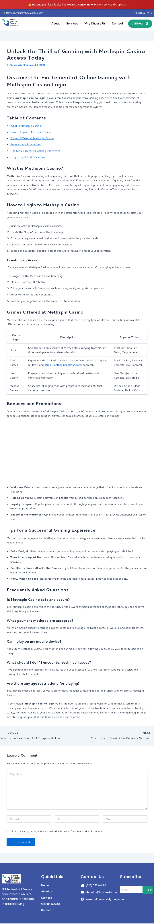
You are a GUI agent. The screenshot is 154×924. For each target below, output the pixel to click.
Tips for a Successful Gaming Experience (35, 151)
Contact (117, 24)
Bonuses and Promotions (25, 145)
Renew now (85, 4)
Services (72, 24)
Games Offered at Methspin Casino (32, 139)
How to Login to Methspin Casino (30, 132)
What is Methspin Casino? (26, 126)
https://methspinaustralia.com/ (63, 365)
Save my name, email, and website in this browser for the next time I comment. (57, 832)
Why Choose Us (95, 24)
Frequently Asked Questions (27, 157)
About (55, 24)
